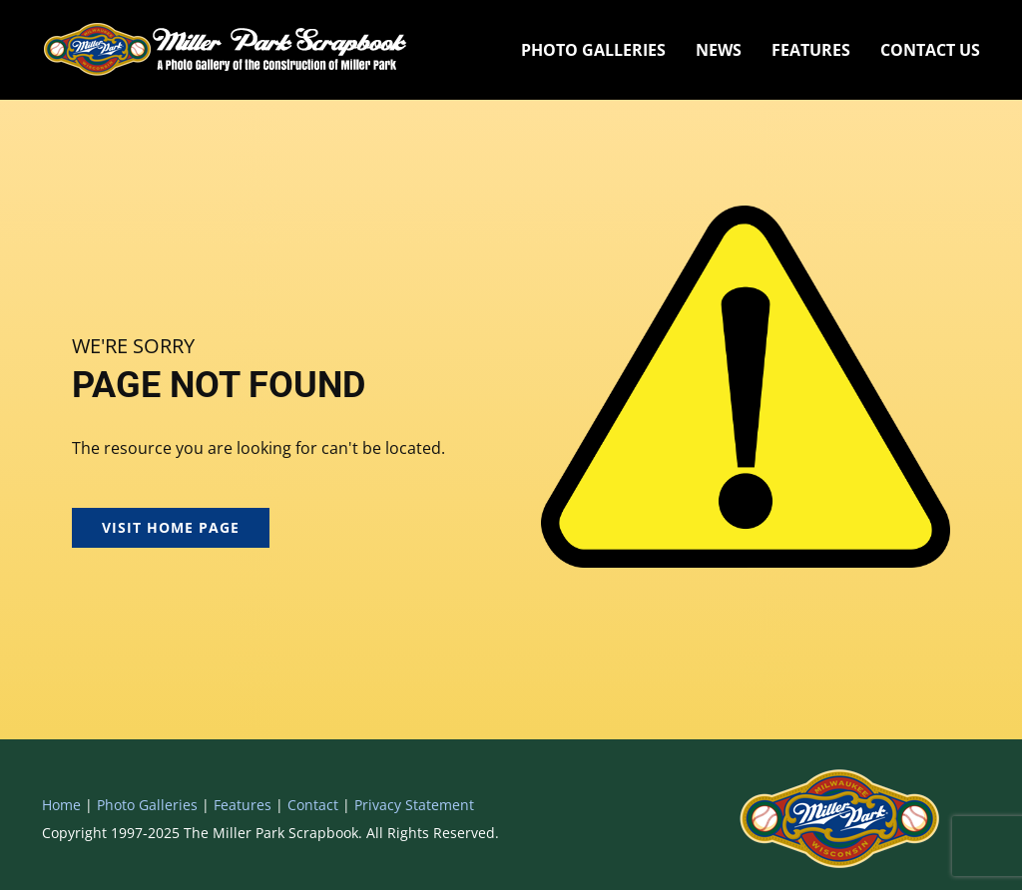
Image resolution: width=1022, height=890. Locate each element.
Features (810, 50)
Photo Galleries (593, 50)
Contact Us (930, 50)
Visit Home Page (171, 527)
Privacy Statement (414, 804)
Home (61, 804)
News (719, 50)
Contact (312, 804)
